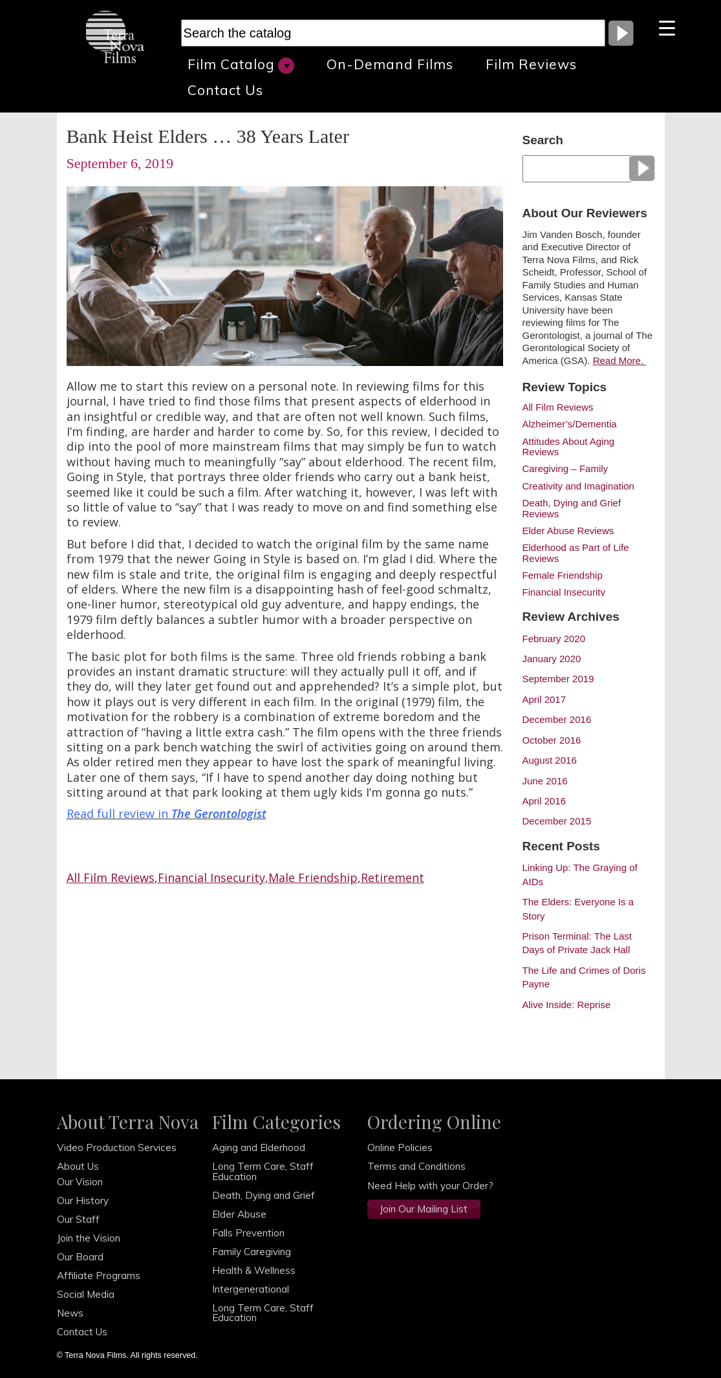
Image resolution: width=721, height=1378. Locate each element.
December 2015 (557, 820)
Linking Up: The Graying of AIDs (580, 874)
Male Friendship (313, 877)
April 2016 (544, 800)
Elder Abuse (239, 1214)
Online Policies (400, 1147)
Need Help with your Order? (430, 1185)
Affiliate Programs (98, 1275)
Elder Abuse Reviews (568, 531)
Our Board (80, 1257)
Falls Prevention (248, 1233)
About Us (78, 1166)
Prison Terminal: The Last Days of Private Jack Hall (577, 943)
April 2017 (544, 699)
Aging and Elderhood (258, 1147)
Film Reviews (531, 64)
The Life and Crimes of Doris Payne (584, 977)
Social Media (85, 1294)
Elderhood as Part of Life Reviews (575, 553)
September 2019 (558, 678)
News (70, 1313)
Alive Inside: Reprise (566, 1004)
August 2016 (549, 760)
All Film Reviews (111, 877)
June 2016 (545, 780)
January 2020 (551, 658)
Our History (83, 1200)
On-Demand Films (390, 64)
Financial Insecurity (211, 877)
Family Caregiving (251, 1251)
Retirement (392, 877)
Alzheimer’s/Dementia (569, 424)
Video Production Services (117, 1147)
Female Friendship (562, 575)
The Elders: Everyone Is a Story (578, 908)
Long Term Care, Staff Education (263, 1171)
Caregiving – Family (565, 469)
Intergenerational (250, 1289)
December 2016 (557, 719)
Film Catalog (241, 65)
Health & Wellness (254, 1270)
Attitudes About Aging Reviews (568, 446)
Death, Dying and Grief (263, 1195)
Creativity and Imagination (578, 486)
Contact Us (225, 89)
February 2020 (554, 638)
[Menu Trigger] (667, 27)
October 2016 (551, 740)
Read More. (620, 360)
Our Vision (80, 1182)
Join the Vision (88, 1238)
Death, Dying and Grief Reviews (571, 508)
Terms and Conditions (416, 1166)
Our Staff (78, 1219)
